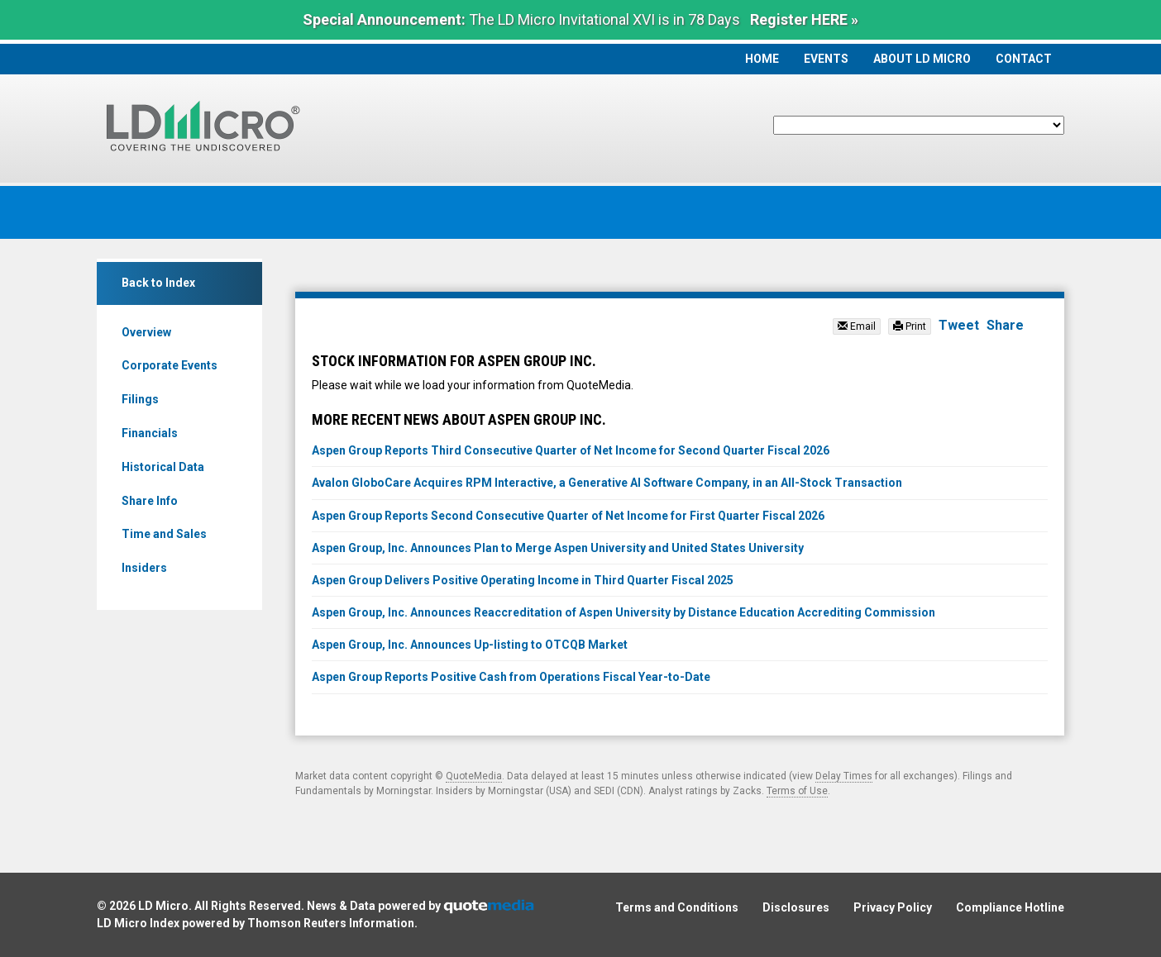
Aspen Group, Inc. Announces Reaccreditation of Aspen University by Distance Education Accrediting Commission (623, 612)
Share (1005, 325)
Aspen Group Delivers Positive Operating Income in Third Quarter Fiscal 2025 (522, 580)
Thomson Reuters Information (330, 923)
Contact (1024, 58)
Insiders (144, 567)
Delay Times (843, 776)
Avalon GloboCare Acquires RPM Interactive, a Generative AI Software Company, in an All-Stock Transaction (607, 482)
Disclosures (795, 907)
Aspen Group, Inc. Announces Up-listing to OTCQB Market (470, 644)
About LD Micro (922, 58)
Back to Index (158, 282)
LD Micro (163, 905)
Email (857, 326)
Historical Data (163, 467)
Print (909, 326)
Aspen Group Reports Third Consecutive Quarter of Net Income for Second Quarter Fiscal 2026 (570, 450)
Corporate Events (169, 365)
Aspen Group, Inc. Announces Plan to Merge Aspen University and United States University (558, 548)
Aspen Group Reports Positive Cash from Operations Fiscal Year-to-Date (511, 676)
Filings (140, 399)
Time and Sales (164, 533)
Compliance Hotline (1010, 907)
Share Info (150, 500)
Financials (150, 433)
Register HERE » (804, 19)
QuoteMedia (474, 776)
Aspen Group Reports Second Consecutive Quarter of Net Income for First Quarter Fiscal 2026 (568, 515)
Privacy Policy (892, 907)
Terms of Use (797, 791)
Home (762, 58)
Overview (146, 332)
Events (826, 58)
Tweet (959, 325)
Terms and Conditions (676, 907)
